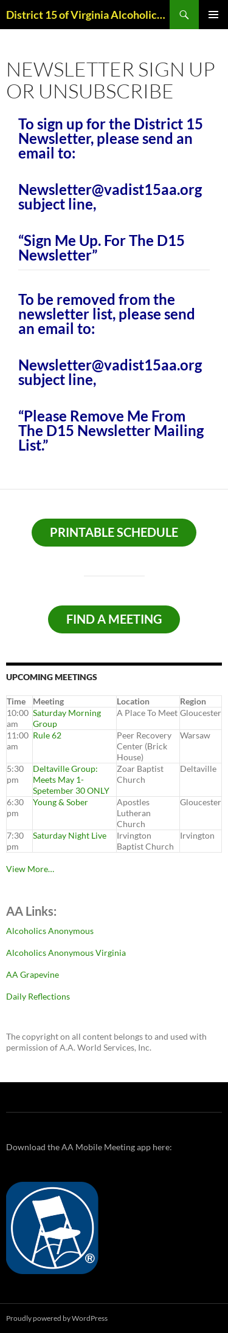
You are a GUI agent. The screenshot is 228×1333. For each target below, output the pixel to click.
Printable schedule (114, 532)
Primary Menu (213, 14)
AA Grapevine (32, 974)
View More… (30, 869)
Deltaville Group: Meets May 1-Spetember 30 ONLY (71, 779)
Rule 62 (47, 735)
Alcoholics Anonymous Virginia (66, 952)
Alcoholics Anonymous (50, 931)
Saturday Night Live (69, 835)
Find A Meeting (114, 619)
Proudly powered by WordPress (57, 1318)
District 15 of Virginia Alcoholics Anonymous (88, 14)
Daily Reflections (38, 996)
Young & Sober (60, 802)
